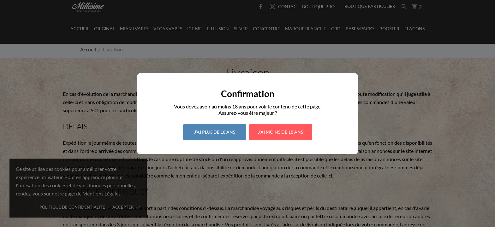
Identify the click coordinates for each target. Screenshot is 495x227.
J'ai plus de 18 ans (214, 132)
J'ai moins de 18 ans (280, 132)
